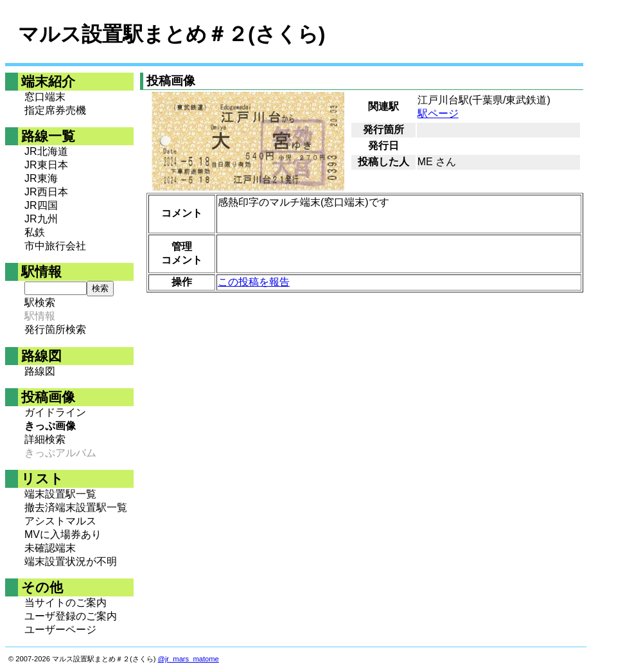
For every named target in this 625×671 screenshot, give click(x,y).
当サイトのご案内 (65, 602)
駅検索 (39, 302)
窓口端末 (45, 96)
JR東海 (41, 178)
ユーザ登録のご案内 (70, 616)
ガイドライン (55, 412)
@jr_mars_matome (188, 659)
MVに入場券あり (62, 534)
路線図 (39, 371)
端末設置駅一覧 (60, 493)
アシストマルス (60, 520)
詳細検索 (45, 439)
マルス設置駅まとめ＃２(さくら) (171, 34)
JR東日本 (46, 164)
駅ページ (438, 113)
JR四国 (41, 205)
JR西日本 (46, 191)
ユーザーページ (60, 629)
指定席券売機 (55, 110)
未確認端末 (50, 547)
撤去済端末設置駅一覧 (75, 507)
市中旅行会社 (55, 245)
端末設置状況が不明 (70, 561)
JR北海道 (46, 151)
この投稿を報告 (254, 281)
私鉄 (34, 232)
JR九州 (41, 218)
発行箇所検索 (55, 329)
